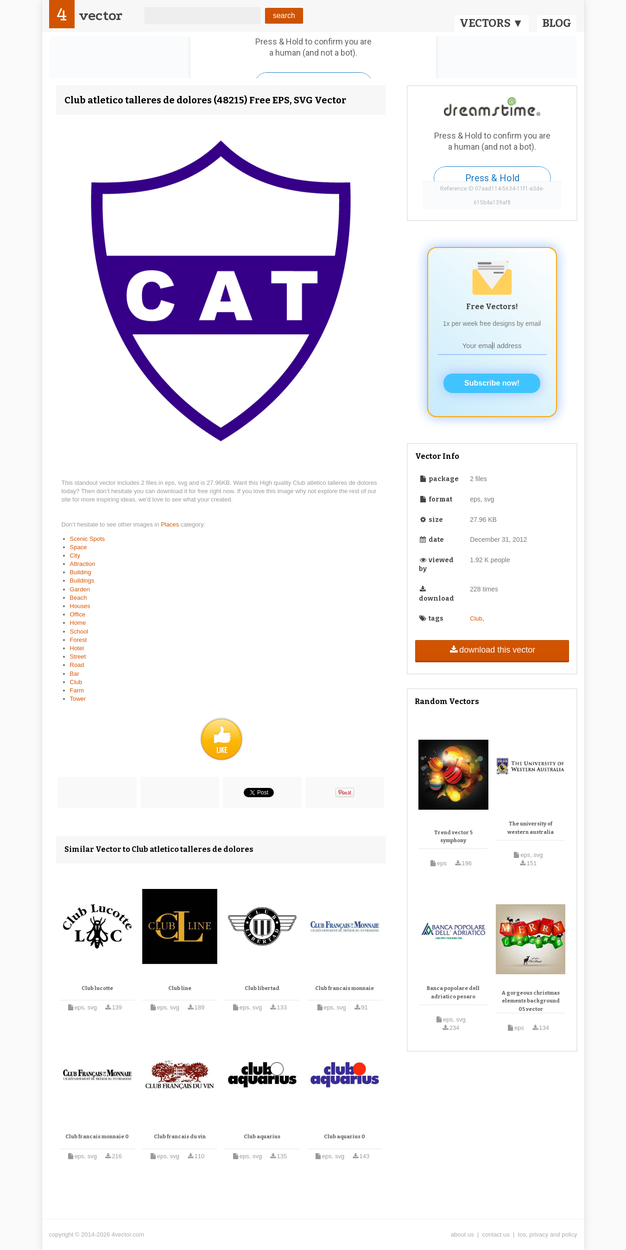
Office (78, 614)
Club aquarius (262, 1137)
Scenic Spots (87, 538)
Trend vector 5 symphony (453, 837)
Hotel (77, 648)
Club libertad (262, 988)
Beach (78, 597)
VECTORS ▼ (492, 23)
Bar (74, 673)
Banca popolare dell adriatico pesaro (453, 992)
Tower (78, 698)
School (79, 631)
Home (78, 622)
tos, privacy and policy (547, 1234)
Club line (179, 988)
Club (76, 682)
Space (78, 547)
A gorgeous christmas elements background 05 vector (531, 1001)
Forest (78, 639)
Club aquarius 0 (344, 1137)
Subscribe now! (491, 383)
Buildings (82, 580)
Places (171, 524)
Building (80, 572)
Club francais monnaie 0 (97, 1137)
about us (462, 1234)
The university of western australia (530, 828)
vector (100, 15)
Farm (77, 690)
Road (77, 664)
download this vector (492, 649)
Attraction (82, 563)
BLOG (556, 23)
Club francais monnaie (344, 988)
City (75, 555)
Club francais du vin (180, 1137)
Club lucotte (97, 988)
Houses (80, 606)
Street (78, 656)
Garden (80, 589)
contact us (496, 1234)
